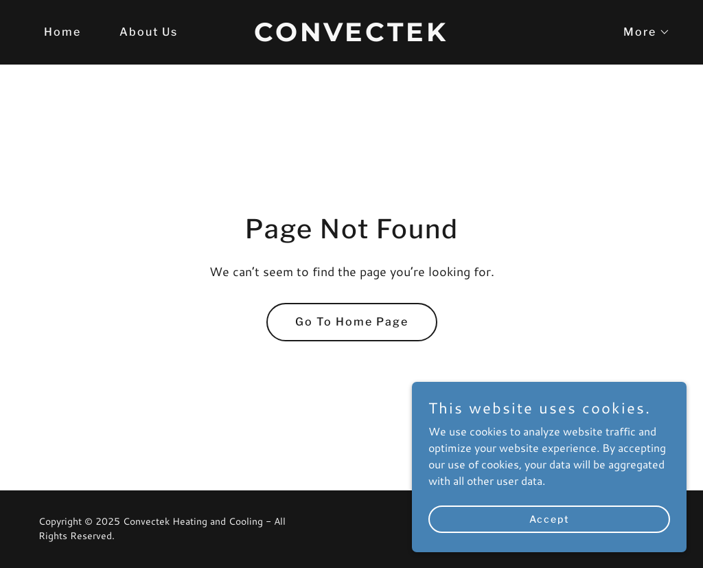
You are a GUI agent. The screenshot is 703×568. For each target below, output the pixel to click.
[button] (641, 32)
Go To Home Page (351, 321)
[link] (351, 37)
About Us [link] (148, 31)
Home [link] (62, 31)
